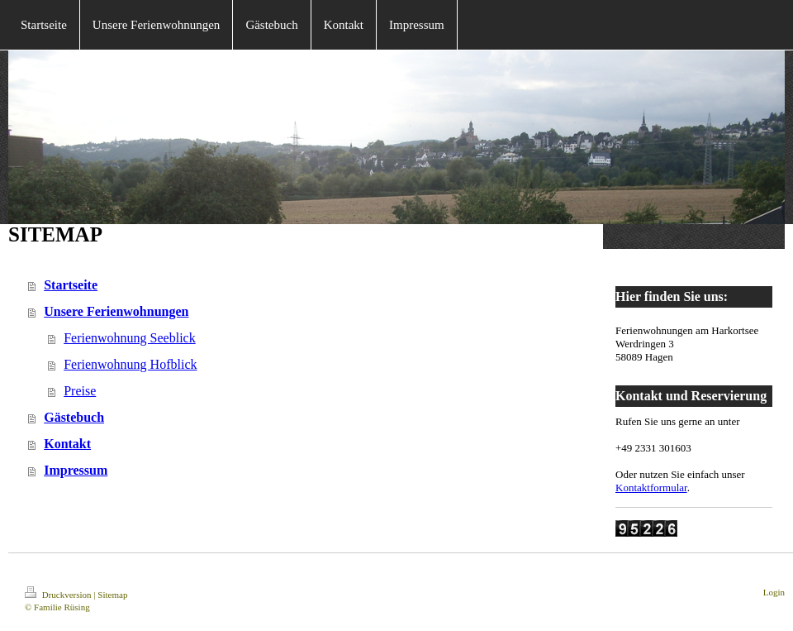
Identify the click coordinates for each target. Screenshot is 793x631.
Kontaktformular (651, 487)
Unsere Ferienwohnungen (116, 311)
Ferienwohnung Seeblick (130, 338)
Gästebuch (74, 417)
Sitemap (112, 595)
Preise (80, 391)
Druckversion (59, 595)
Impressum (75, 470)
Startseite (70, 285)
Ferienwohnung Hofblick (130, 364)
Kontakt (67, 444)
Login (774, 592)
